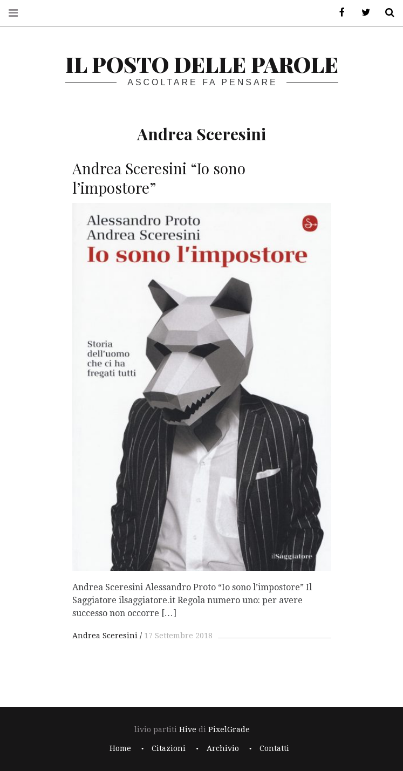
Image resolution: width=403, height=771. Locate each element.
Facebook (338, 12)
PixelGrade (229, 729)
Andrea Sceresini (105, 635)
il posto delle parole (201, 64)
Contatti (274, 748)
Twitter (362, 12)
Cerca (386, 12)
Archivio (223, 748)
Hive (187, 729)
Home (120, 748)
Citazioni (169, 748)
